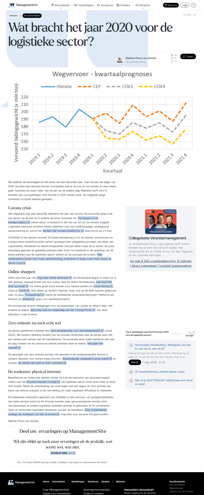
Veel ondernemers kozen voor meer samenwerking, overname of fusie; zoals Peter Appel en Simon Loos (59, 259)
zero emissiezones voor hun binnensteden (75, 330)
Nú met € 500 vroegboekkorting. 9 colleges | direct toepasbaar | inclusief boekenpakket (162, 264)
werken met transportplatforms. (62, 230)
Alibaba (27, 299)
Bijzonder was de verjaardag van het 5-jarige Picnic (61, 310)
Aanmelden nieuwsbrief (139, 489)
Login (185, 5)
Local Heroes (101, 286)
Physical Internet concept (42, 381)
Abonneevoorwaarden (96, 489)
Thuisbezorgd (33, 294)
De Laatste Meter (32, 15)
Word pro (171, 5)
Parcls (22, 290)
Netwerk (14, 15)
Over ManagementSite (56, 489)
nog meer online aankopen (52, 277)
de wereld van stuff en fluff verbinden (40, 362)
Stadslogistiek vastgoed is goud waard (85, 358)
